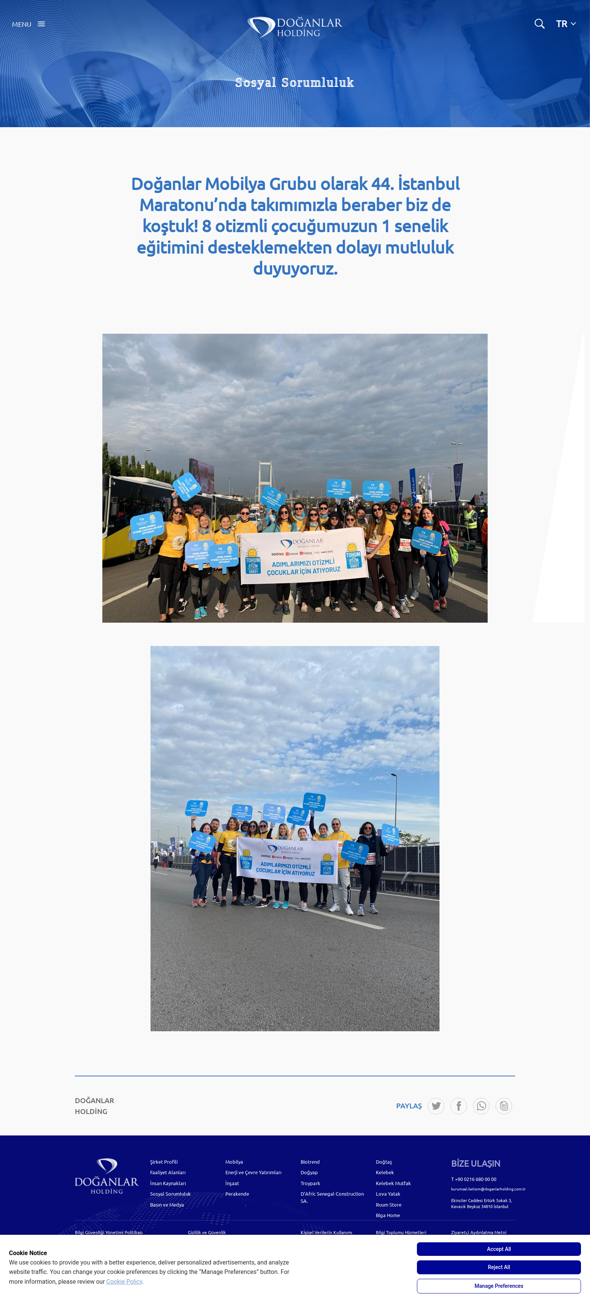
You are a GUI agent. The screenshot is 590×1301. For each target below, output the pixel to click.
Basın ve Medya (167, 1204)
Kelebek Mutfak (393, 1183)
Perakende (237, 1193)
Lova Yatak (388, 1193)
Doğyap (309, 1172)
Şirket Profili (164, 1161)
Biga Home (388, 1215)
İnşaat (232, 1183)
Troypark (310, 1183)
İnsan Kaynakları (168, 1183)
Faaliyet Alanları (168, 1172)
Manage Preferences (498, 1286)
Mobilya (234, 1161)
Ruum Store (388, 1204)
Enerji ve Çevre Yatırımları (253, 1172)
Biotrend (310, 1161)
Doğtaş (384, 1161)
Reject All (499, 1267)
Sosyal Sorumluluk (170, 1193)
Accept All (499, 1249)
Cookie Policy (124, 1281)
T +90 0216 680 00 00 (473, 1179)
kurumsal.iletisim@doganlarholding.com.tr (488, 1189)
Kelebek (385, 1172)
